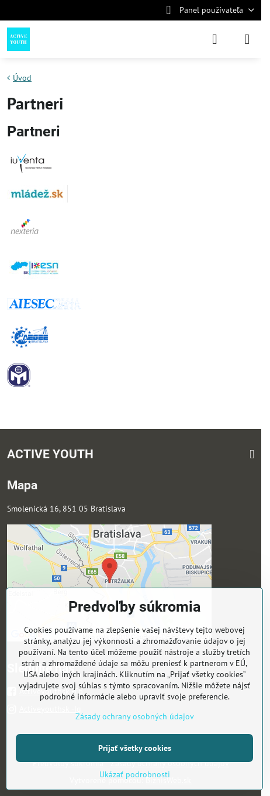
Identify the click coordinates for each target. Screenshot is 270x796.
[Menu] (247, 39)
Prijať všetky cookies (134, 748)
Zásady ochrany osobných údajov (134, 716)
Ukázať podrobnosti (134, 774)
